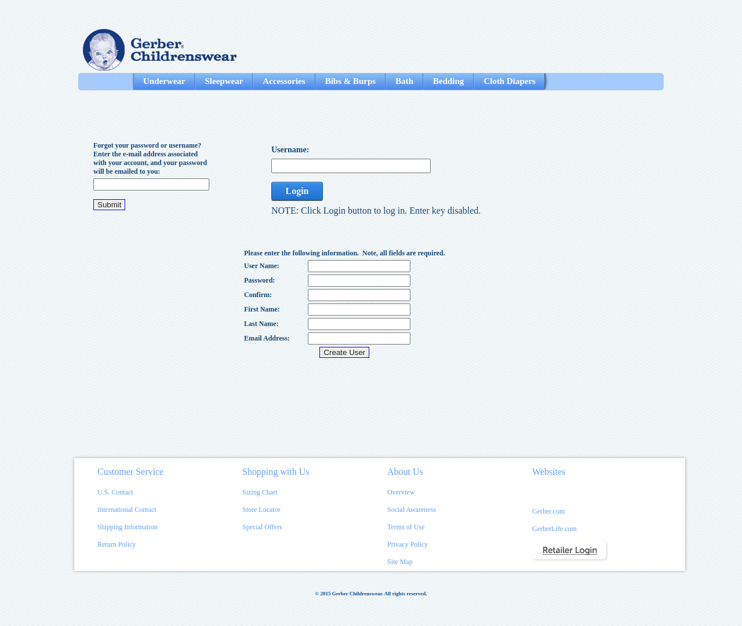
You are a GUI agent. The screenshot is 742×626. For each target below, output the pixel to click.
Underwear (164, 81)
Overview (400, 492)
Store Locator (261, 510)
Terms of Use (405, 527)
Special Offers (262, 527)
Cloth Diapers (509, 81)
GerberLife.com (554, 529)
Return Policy (116, 544)
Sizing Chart (259, 492)
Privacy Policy (407, 544)
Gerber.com (548, 511)
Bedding (448, 81)
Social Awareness (411, 510)
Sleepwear (224, 81)
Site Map (400, 562)
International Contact (127, 510)
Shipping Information (127, 527)
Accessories (284, 81)
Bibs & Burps (350, 81)
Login (296, 191)
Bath (404, 81)
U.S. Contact (115, 492)
